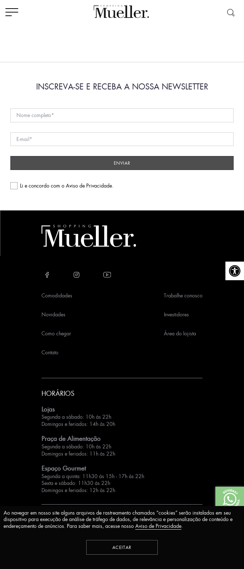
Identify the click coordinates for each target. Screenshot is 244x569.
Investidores (176, 314)
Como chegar (56, 333)
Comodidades (57, 295)
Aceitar (122, 547)
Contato (50, 352)
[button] (234, 271)
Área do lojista (180, 333)
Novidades (53, 314)
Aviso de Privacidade (89, 185)
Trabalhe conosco (183, 295)
